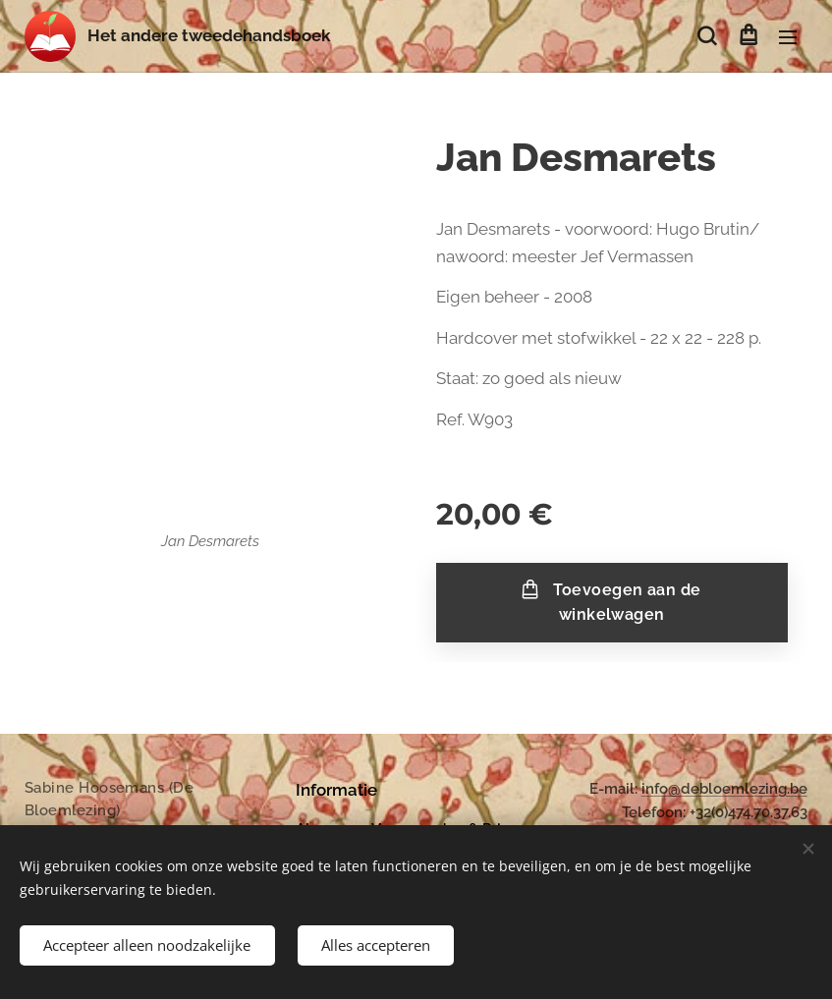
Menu (788, 37)
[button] (707, 36)
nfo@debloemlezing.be (726, 789)
